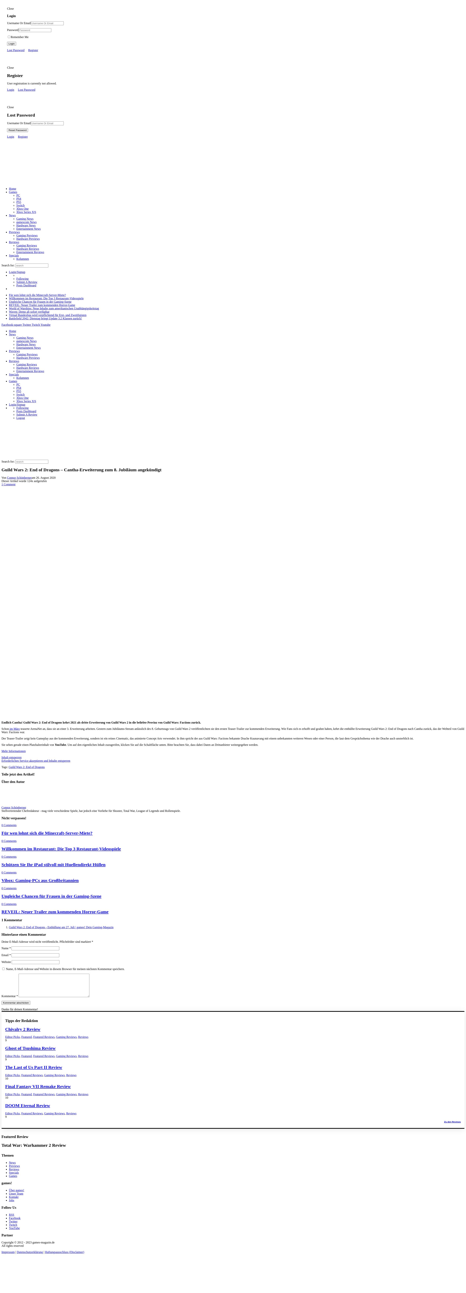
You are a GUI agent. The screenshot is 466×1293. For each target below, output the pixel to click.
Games (13, 192)
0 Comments (9, 825)
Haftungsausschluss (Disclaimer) (64, 1256)
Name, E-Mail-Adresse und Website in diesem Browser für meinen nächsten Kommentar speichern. (65, 969)
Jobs (11, 1204)
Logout (20, 417)
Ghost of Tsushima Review (30, 1052)
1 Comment (8, 484)
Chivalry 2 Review (22, 1033)
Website (6, 962)
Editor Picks (12, 1041)
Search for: (8, 265)
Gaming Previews (27, 235)
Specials (14, 255)
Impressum (8, 1256)
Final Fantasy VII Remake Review (38, 1090)
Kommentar (9, 1000)
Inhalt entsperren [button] (11, 757)
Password (12, 30)
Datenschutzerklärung (30, 1256)
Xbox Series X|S (26, 212)
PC (18, 195)
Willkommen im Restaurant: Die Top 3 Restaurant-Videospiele (46, 298)
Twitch (13, 1229)
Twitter (13, 1225)
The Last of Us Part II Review (33, 1071)
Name (6, 948)
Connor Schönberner (19, 477)
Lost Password (16, 50)
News (12, 215)
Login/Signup (17, 272)
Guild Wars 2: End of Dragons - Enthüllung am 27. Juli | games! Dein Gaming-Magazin (61, 927)
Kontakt (14, 1201)
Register (33, 50)
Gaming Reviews (26, 245)
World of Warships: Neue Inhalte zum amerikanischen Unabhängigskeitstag (54, 308)
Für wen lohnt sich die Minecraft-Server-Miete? (37, 295)
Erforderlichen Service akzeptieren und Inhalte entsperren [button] (35, 760)
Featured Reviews (44, 1041)
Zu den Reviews (452, 1126)
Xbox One (22, 208)
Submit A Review (26, 282)
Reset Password (18, 130)
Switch (20, 205)
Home (12, 188)
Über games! (16, 1194)
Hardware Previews (28, 238)
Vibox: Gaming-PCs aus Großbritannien (40, 880)
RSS (11, 1219)
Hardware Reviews (27, 248)
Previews (14, 232)
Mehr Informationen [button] (13, 751)
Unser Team (16, 1198)
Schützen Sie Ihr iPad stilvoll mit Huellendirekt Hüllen (53, 864)
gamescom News (26, 222)
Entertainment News (28, 228)
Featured (26, 1041)
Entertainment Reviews (30, 252)
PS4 (18, 198)
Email (6, 955)
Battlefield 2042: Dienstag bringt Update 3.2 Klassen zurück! (45, 318)
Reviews (14, 242)
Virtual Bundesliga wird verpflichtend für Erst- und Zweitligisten (47, 315)
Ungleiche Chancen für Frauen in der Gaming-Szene (40, 301)
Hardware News (26, 225)
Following (22, 278)
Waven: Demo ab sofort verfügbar (29, 311)
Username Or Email (19, 23)
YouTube (14, 1232)
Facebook (14, 1222)
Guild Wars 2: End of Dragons (27, 767)
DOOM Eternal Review (27, 1110)
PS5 (18, 202)
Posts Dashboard (26, 285)
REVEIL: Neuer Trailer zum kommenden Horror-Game (42, 305)
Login (12, 43)
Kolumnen (22, 258)
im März (14, 728)
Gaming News (24, 218)
